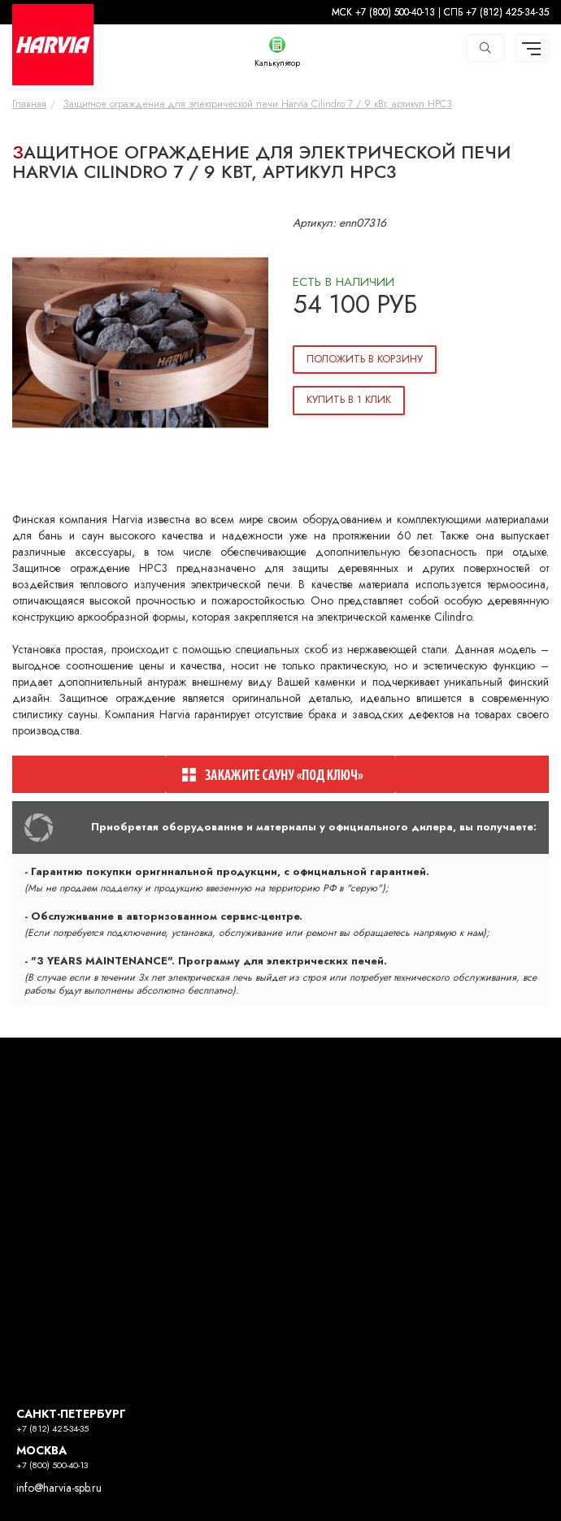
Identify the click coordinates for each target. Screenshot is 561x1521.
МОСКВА (41, 1450)
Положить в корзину (365, 359)
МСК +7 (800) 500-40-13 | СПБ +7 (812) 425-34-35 (440, 12)
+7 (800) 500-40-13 (52, 1465)
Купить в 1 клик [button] (349, 399)
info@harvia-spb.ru (59, 1488)
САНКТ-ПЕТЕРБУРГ (71, 1414)
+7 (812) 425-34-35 (52, 1429)
